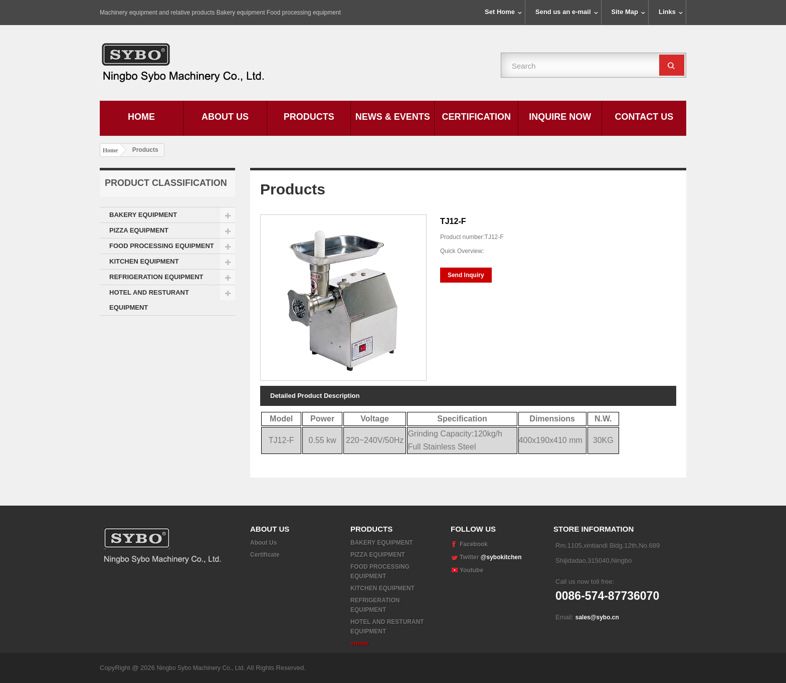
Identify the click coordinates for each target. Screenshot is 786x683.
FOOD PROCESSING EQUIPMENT (161, 246)
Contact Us (644, 117)
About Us (225, 117)
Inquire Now (560, 117)
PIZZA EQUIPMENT (138, 230)
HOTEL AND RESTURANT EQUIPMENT (149, 300)
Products (309, 117)
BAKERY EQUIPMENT (143, 214)
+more (359, 643)
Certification (476, 117)
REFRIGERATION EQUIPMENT (156, 277)
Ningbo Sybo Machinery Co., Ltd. (202, 667)
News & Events (392, 117)
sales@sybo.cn (597, 617)
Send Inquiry (466, 275)
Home (141, 117)
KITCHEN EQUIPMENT (144, 261)
